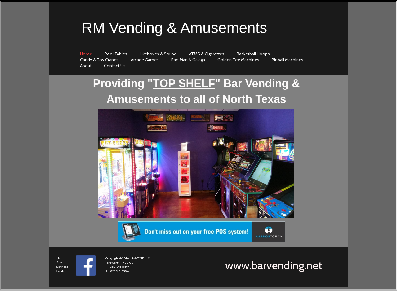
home (86, 54)
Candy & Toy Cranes (99, 60)
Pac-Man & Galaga (188, 60)
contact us (115, 65)
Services (62, 267)
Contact (61, 271)
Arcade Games (145, 60)
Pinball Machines (287, 60)
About (60, 262)
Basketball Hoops (253, 54)
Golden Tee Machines (238, 60)
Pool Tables (116, 54)
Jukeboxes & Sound (158, 54)
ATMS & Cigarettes (206, 54)
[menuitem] (87, 54)
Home (60, 258)
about (85, 65)
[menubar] (200, 59)
